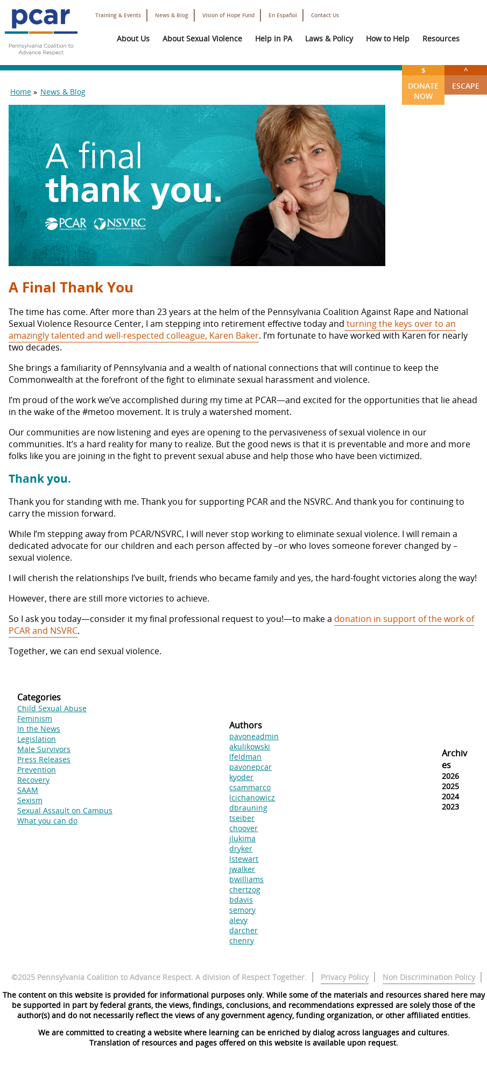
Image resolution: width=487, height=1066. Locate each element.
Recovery (33, 780)
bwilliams (246, 879)
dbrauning (248, 808)
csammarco (250, 787)
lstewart (243, 859)
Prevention (36, 769)
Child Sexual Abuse (52, 708)
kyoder (241, 777)
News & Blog (171, 15)
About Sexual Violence (202, 38)
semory (242, 910)
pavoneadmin (254, 736)
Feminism (34, 718)
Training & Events (118, 15)
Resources (441, 38)
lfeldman (245, 757)
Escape (465, 78)
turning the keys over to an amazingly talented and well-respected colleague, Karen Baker (232, 329)
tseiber (242, 818)
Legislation (36, 739)
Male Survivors (43, 749)
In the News (38, 729)
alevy (238, 920)
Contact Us (325, 15)
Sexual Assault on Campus (64, 810)
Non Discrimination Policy (429, 977)
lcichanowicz (252, 797)
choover (243, 828)
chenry (241, 940)
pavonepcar (250, 767)
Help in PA (273, 38)
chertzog (244, 889)
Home (20, 92)
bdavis (241, 900)
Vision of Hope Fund (228, 15)
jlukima (242, 838)
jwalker (242, 869)
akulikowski (249, 746)
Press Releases (43, 759)
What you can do (47, 820)
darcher (243, 930)
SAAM (27, 790)
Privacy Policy (345, 977)
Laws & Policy (329, 38)
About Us (133, 38)
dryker (240, 848)
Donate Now (423, 83)
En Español (283, 15)
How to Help (388, 38)
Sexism (30, 800)
